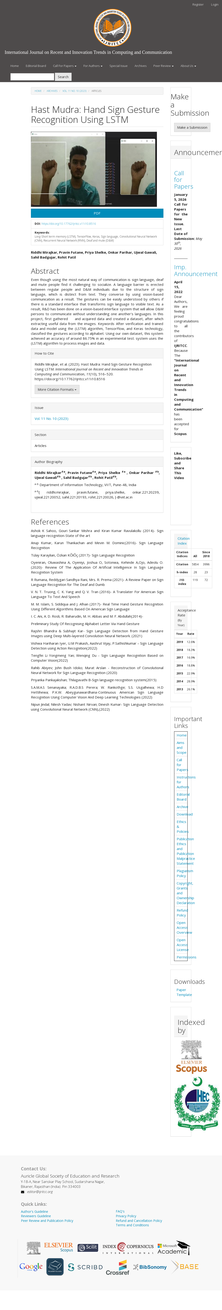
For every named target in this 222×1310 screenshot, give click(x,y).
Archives (140, 66)
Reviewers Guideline (36, 1216)
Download (185, 814)
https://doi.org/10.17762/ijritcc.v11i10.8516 (69, 224)
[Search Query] (32, 76)
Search (63, 76)
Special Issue (118, 66)
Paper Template (184, 992)
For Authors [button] (93, 66)
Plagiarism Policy (185, 873)
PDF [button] (97, 213)
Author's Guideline (34, 1211)
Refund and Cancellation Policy (139, 1220)
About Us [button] (188, 66)
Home (14, 66)
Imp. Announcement (196, 270)
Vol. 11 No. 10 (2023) (74, 91)
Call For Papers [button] (64, 66)
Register (198, 4)
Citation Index (184, 541)
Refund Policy (182, 912)
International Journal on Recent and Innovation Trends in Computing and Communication (88, 52)
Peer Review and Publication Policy (47, 1220)
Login (215, 4)
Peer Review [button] (163, 66)
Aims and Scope (181, 747)
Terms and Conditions (132, 1225)
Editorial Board (36, 66)
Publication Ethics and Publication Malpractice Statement (186, 851)
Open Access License (183, 944)
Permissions (186, 957)
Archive (182, 806)
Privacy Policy (126, 1216)
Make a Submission (192, 127)
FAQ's (120, 1211)
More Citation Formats (57, 389)
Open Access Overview (184, 927)
